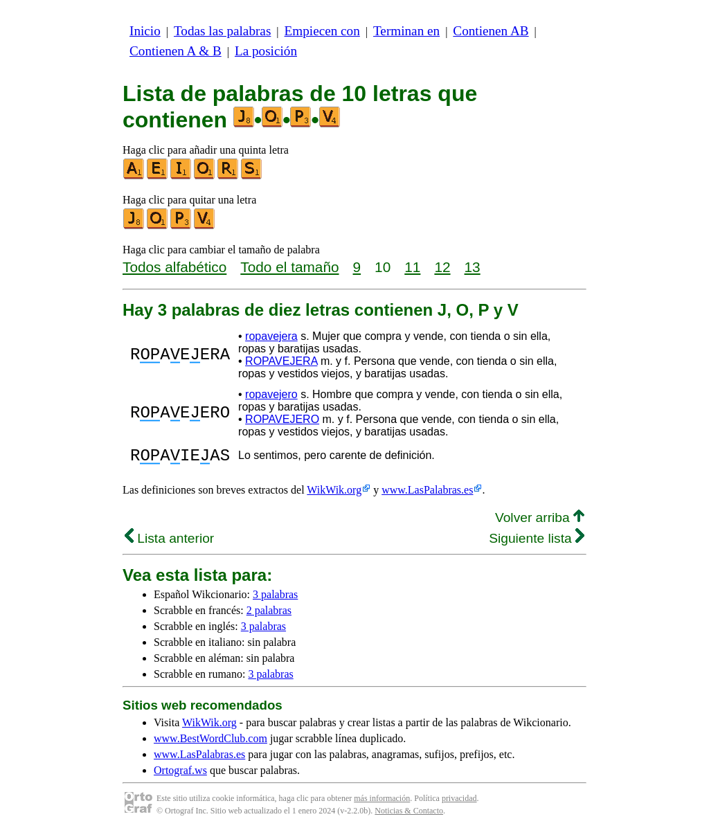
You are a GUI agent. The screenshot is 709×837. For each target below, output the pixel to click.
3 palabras (275, 598)
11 (412, 267)
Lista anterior (169, 542)
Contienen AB (490, 31)
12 (442, 267)
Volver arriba (539, 521)
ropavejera (271, 336)
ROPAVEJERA (281, 361)
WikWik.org (334, 494)
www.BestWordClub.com (210, 742)
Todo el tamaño (289, 267)
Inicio (145, 31)
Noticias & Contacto (409, 815)
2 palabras (268, 614)
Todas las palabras (222, 31)
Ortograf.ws (180, 774)
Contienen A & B (175, 51)
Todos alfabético (174, 267)
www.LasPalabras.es (427, 494)
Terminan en (406, 31)
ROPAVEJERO (282, 419)
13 (473, 267)
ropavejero (271, 394)
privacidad (459, 802)
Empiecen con (322, 31)
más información (382, 802)
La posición (266, 51)
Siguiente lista (536, 542)
